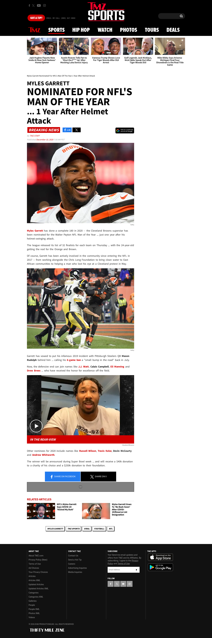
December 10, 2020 (45, 139)
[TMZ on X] (34, 6)
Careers (71, 564)
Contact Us (73, 555)
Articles (32, 576)
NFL (111, 528)
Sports (56, 30)
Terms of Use (35, 564)
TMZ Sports (73, 528)
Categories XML (36, 597)
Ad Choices (34, 568)
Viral (87, 528)
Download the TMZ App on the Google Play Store (160, 567)
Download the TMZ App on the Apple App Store (160, 557)
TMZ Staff (35, 135)
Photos (128, 30)
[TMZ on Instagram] (44, 5)
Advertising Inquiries (77, 568)
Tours (152, 30)
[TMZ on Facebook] (29, 6)
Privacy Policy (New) (38, 560)
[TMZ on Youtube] (39, 5)
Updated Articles (36, 584)
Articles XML (34, 580)
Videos (32, 617)
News (34, 30)
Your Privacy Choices (38, 572)
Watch (105, 30)
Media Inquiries (75, 572)
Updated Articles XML (38, 588)
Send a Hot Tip (75, 560)
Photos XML (34, 613)
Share (63, 476)
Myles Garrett (55, 528)
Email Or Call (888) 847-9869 (60, 18)
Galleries (33, 601)
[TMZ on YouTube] (123, 584)
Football (99, 528)
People (32, 605)
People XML (34, 609)
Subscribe (137, 570)
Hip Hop (81, 30)
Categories (33, 593)
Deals (173, 30)
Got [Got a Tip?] (36, 18)
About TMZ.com (36, 555)
